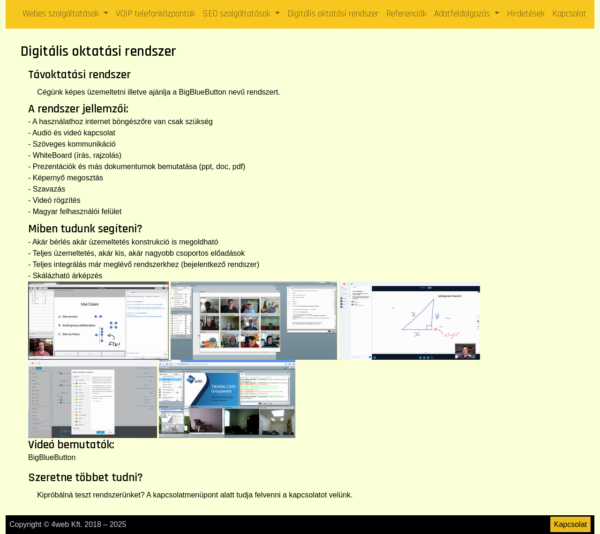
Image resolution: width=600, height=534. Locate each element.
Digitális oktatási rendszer (333, 14)
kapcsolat (169, 495)
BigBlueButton (202, 92)
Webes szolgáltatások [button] (61, 14)
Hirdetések (526, 14)
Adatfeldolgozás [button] (463, 14)
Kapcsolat (569, 14)
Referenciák (406, 14)
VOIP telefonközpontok (155, 14)
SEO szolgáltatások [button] (237, 14)
